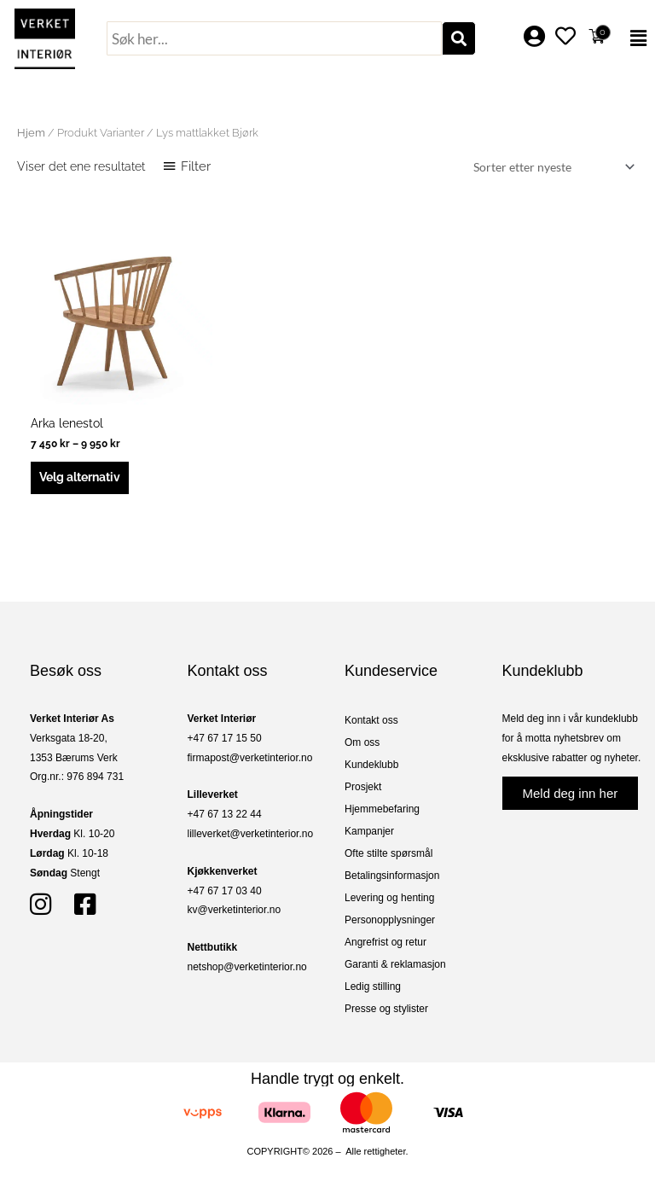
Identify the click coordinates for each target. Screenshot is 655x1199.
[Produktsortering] (551, 167)
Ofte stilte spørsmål (388, 853)
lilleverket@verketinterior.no (251, 834)
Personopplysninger (390, 920)
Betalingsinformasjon (392, 876)
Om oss (362, 742)
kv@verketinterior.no (234, 910)
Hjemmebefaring (382, 809)
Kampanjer (369, 831)
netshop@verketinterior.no (247, 967)
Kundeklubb (371, 765)
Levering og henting (389, 898)
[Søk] (459, 38)
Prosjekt (363, 787)
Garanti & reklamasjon (395, 964)
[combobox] (274, 38)
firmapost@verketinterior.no (250, 758)
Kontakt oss (371, 720)
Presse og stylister (386, 1009)
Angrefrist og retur (385, 942)
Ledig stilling (373, 986)
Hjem (31, 132)
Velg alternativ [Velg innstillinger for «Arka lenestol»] (79, 477)
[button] (635, 38)
